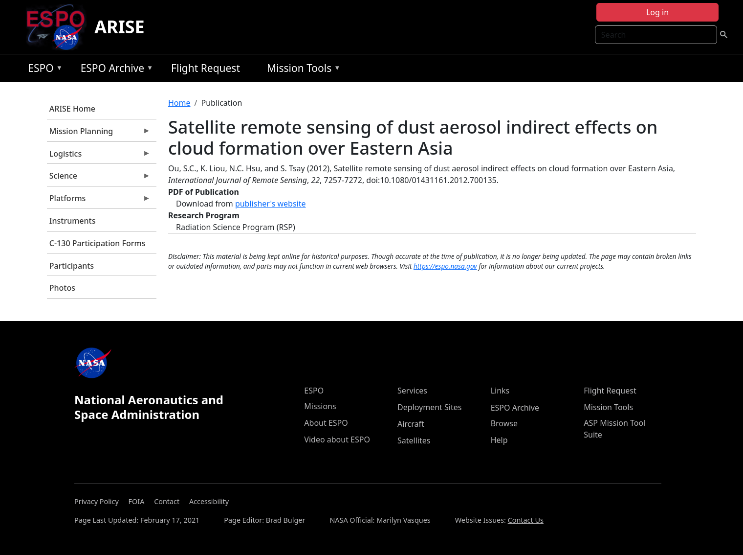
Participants (71, 265)
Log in (657, 12)
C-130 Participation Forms (97, 243)
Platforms (99, 200)
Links (500, 390)
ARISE (119, 27)
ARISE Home (72, 108)
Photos (62, 287)
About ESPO (326, 422)
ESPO (43, 69)
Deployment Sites (429, 407)
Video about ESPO (337, 439)
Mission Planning (99, 133)
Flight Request (205, 68)
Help (499, 440)
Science (99, 178)
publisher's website (270, 203)
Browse (504, 423)
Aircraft (410, 423)
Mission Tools (301, 69)
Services (412, 390)
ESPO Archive (114, 69)
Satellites (413, 440)
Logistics (99, 156)
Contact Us (526, 520)
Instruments (72, 220)
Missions (320, 406)
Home (179, 102)
